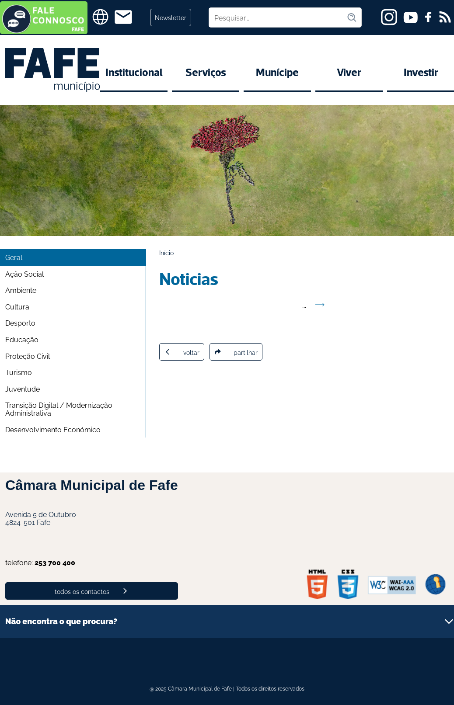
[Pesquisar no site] (277, 17)
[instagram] (389, 17)
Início (166, 252)
